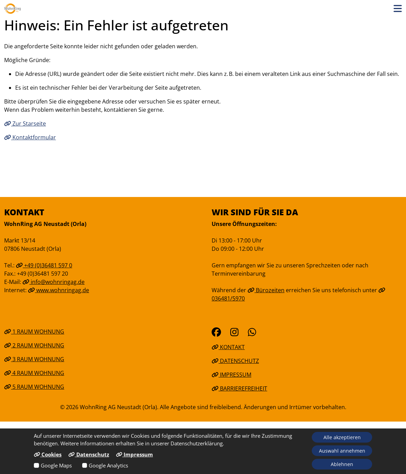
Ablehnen (342, 464)
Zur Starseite (25, 123)
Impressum (231, 374)
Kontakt (228, 347)
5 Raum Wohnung (34, 387)
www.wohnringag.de (58, 290)
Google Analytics (108, 465)
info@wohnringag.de (53, 282)
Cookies (47, 454)
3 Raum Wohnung (34, 359)
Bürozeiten (266, 290)
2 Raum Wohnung (34, 345)
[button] (398, 8)
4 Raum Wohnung (34, 373)
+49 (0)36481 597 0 (44, 265)
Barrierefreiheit (239, 388)
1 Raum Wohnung (34, 331)
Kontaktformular (30, 137)
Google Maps (56, 465)
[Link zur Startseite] (12, 8)
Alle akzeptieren (342, 437)
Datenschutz (235, 361)
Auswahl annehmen (342, 450)
